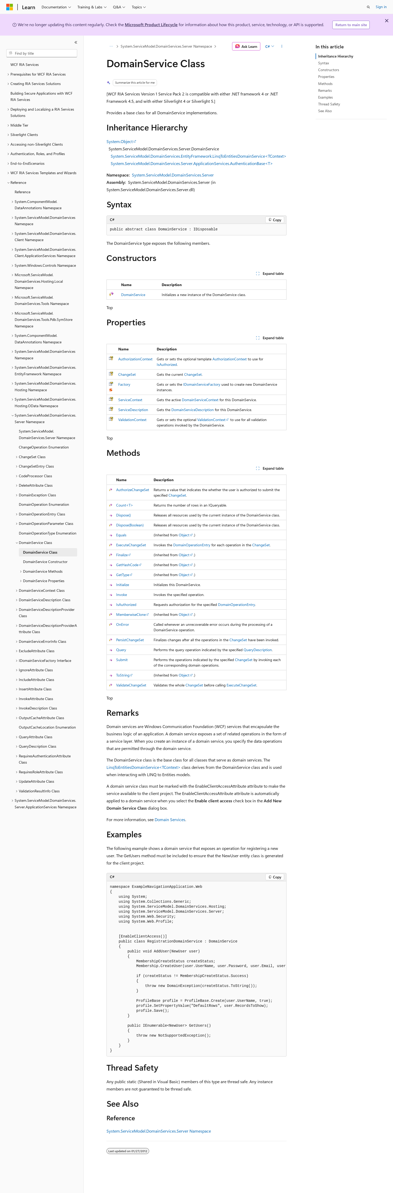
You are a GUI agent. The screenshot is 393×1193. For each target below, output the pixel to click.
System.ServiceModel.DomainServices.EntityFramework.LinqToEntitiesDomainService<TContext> (199, 156)
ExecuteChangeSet (131, 544)
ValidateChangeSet (131, 685)
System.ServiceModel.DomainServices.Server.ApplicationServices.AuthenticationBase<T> (192, 163)
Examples (325, 97)
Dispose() (123, 515)
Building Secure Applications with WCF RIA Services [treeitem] (41, 96)
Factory (124, 384)
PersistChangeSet (130, 639)
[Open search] (368, 7)
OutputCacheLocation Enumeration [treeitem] (47, 727)
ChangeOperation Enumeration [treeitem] (44, 447)
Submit (122, 659)
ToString (123, 675)
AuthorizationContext (135, 358)
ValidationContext (132, 419)
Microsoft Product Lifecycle (151, 24)
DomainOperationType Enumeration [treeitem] (47, 533)
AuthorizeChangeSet (132, 489)
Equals (121, 534)
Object (184, 534)
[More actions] (282, 46)
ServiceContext (130, 399)
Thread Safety (329, 103)
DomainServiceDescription (192, 409)
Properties (326, 76)
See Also (325, 110)
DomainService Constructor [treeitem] (45, 561)
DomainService (133, 294)
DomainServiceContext (200, 399)
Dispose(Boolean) (130, 524)
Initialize (122, 584)
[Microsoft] (9, 7)
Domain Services (170, 819)
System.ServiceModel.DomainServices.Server (173, 175)
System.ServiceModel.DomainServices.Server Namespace (166, 46)
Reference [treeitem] (22, 191)
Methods (325, 83)
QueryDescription (258, 649)
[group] (196, 968)
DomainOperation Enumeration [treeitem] (44, 504)
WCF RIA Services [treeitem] (24, 64)
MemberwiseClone (131, 614)
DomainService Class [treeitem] (40, 552)
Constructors (328, 69)
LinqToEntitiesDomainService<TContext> (143, 767)
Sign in (381, 6)
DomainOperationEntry (191, 544)
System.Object (119, 141)
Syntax (323, 62)
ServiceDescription (133, 409)
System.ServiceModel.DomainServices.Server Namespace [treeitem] (47, 434)
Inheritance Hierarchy (335, 56)
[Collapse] (75, 42)
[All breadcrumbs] (111, 46)
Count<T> (124, 505)
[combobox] (41, 53)
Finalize (122, 554)
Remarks (325, 90)
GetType (122, 574)
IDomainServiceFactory (201, 384)
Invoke (121, 594)
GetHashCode (127, 564)
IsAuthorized (167, 364)
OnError (122, 624)
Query (121, 649)
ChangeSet (127, 374)
